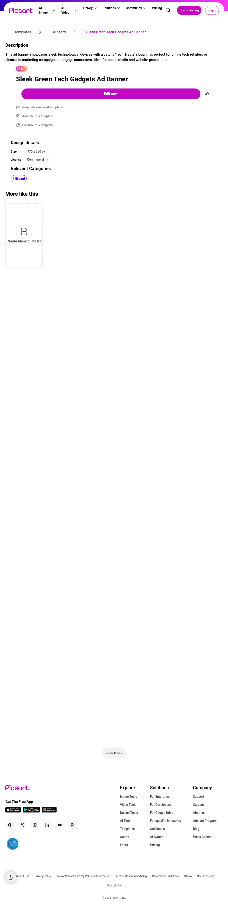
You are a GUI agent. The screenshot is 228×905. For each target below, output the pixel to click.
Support (198, 796)
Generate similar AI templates (43, 107)
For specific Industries (165, 821)
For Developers (160, 804)
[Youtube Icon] (59, 825)
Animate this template (37, 116)
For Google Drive (161, 812)
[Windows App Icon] (49, 811)
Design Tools (129, 812)
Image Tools (128, 796)
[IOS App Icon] (13, 811)
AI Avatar (156, 837)
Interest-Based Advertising (131, 876)
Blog (196, 829)
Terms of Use (21, 876)
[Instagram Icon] (34, 825)
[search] (168, 10)
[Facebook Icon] (9, 825)
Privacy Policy (43, 876)
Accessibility (113, 885)
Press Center (202, 837)
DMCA (188, 876)
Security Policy (206, 876)
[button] (47, 10)
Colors (124, 837)
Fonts (124, 845)
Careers (198, 804)
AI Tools (125, 821)
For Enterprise (160, 796)
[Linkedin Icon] (47, 825)
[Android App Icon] (31, 811)
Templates (127, 829)
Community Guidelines (165, 876)
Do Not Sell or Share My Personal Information (83, 876)
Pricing (155, 845)
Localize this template (37, 125)
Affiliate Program (205, 821)
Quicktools (157, 829)
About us (199, 812)
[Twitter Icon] (22, 825)
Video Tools (128, 804)
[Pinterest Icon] (72, 825)
